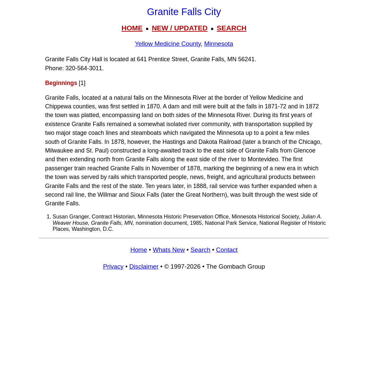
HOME (131, 28)
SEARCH (232, 28)
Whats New (169, 249)
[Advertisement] (184, 325)
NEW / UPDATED (179, 28)
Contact (227, 249)
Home (138, 249)
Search (200, 249)
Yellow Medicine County (168, 43)
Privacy (113, 266)
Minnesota (218, 43)
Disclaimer (144, 266)
